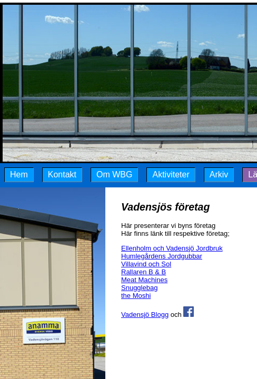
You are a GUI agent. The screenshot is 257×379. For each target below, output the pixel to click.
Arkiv (219, 174)
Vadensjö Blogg (145, 314)
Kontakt (62, 174)
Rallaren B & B (143, 272)
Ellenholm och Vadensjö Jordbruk (172, 248)
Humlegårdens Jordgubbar (161, 256)
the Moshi (136, 296)
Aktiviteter (170, 174)
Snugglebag (139, 288)
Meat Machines (144, 280)
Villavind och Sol (146, 264)
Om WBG (114, 174)
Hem (19, 174)
